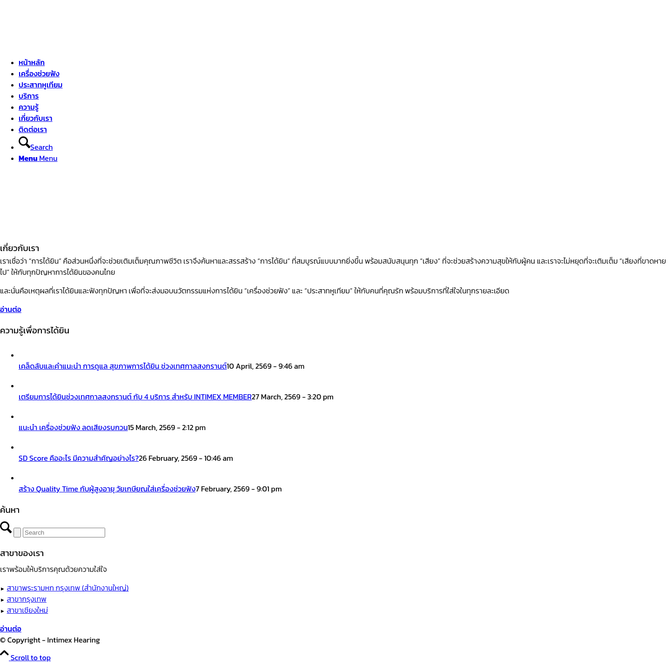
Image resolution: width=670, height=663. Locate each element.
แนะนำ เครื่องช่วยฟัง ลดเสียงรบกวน (73, 427)
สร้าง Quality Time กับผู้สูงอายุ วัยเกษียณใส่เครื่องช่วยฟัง (107, 488)
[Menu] (38, 158)
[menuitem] (344, 62)
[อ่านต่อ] (10, 309)
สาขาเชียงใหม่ (27, 610)
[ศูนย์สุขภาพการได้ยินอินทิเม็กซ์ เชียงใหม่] (70, 43)
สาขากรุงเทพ (27, 598)
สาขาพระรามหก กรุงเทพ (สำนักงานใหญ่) (68, 587)
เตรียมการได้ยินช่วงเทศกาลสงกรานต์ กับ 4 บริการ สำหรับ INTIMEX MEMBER (135, 396)
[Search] (36, 146)
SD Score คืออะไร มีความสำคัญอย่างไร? (79, 458)
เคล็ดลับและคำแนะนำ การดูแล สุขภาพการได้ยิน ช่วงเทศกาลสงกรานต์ (123, 365)
